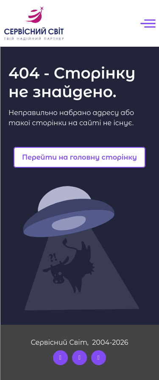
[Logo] (34, 23)
